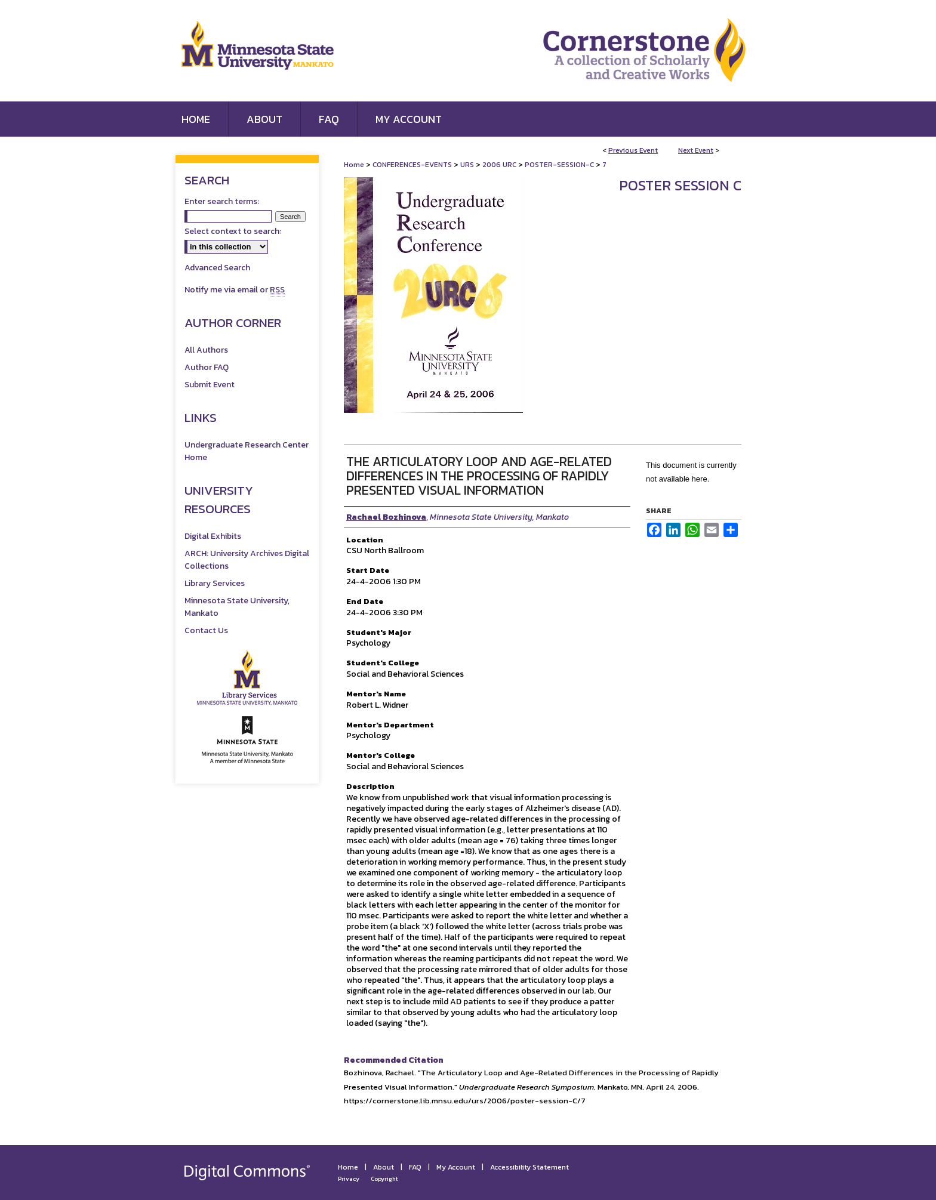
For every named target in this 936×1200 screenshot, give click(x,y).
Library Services (214, 583)
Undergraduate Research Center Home (246, 451)
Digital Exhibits (212, 536)
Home (354, 164)
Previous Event (633, 150)
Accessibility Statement (529, 1167)
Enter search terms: (221, 201)
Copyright (384, 1178)
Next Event (695, 150)
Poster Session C (680, 185)
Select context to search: (232, 231)
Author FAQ (206, 367)
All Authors (206, 350)
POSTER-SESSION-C (560, 164)
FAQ (415, 1167)
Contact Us (206, 630)
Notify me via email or (234, 289)
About (383, 1167)
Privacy (348, 1178)
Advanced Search (217, 267)
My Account (455, 1167)
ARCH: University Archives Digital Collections (246, 559)
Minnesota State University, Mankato (237, 606)
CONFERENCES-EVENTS (413, 164)
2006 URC (500, 164)
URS (468, 164)
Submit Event (209, 384)
